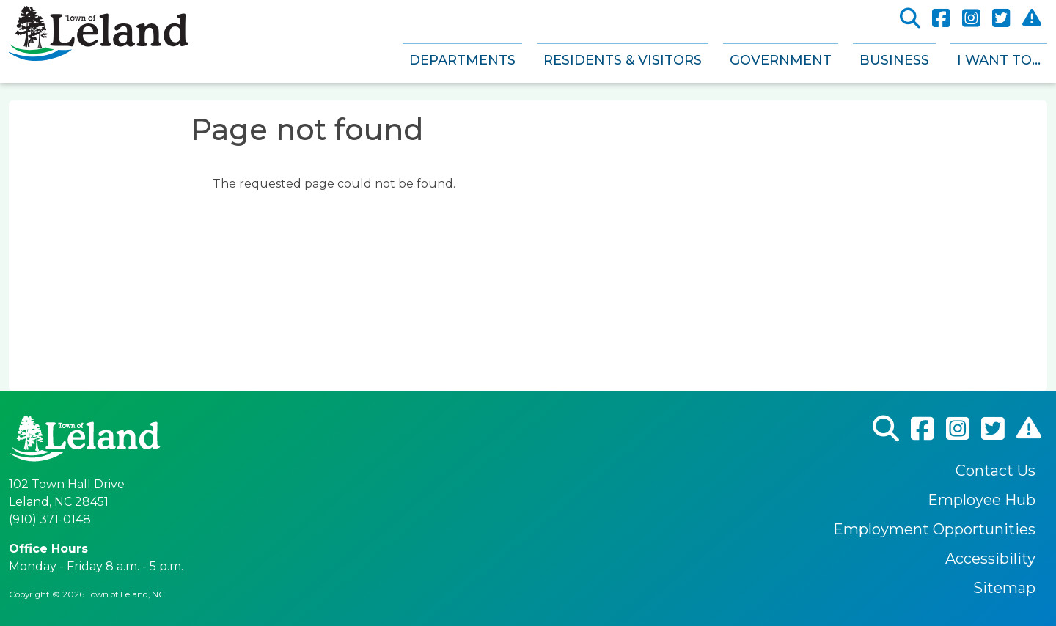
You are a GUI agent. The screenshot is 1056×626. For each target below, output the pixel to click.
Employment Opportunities (934, 529)
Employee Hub (981, 500)
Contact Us (995, 470)
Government (781, 60)
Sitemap (1004, 588)
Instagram (971, 19)
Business (894, 60)
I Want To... (999, 60)
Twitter (1001, 19)
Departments (462, 60)
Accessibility (990, 558)
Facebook (941, 19)
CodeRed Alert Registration (1031, 18)
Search (910, 19)
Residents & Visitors (622, 60)
